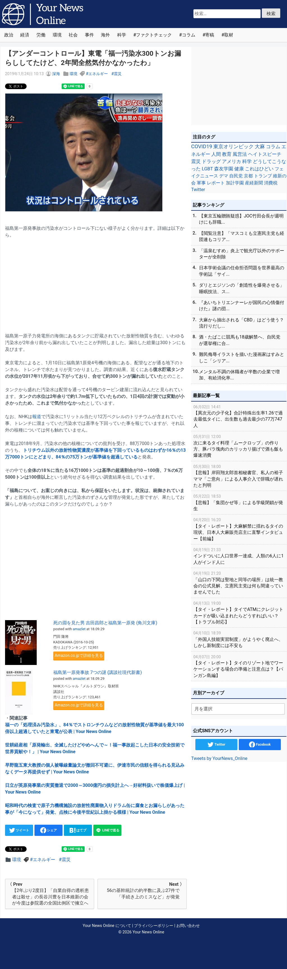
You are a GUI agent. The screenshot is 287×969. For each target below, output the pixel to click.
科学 (121, 35)
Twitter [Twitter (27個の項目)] (198, 189)
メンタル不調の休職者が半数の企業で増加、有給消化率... (239, 375)
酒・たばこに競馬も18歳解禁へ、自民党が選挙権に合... (239, 340)
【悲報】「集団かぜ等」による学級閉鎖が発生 (238, 502)
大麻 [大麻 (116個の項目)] (260, 146)
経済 (24, 35)
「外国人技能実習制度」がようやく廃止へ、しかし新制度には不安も (238, 639)
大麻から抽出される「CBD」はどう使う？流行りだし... (241, 323)
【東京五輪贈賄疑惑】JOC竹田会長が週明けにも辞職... (241, 219)
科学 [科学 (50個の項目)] (247, 161)
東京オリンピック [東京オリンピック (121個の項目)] (233, 146)
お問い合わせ (188, 925)
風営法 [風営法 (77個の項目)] (240, 154)
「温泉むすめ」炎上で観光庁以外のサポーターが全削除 (241, 253)
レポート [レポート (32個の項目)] (216, 183)
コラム (188, 35)
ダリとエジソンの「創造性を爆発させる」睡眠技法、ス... (241, 288)
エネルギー (98, 73)
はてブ (78, 830)
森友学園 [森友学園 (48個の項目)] (223, 168)
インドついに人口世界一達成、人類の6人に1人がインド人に (238, 556)
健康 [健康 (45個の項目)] (239, 168)
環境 (57, 35)
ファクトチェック (154, 35)
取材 (228, 35)
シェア (48, 830)
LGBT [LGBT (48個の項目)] (207, 168)
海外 (105, 35)
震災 (118, 73)
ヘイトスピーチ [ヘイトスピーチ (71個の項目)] (264, 154)
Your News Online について (107, 925)
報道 (36, 416)
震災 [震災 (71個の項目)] (196, 161)
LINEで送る (107, 830)
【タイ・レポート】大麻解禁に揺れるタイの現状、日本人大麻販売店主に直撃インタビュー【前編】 (238, 529)
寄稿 (209, 35)
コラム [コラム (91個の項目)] (273, 146)
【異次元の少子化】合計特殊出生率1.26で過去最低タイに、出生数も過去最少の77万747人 (238, 416)
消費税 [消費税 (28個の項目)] (270, 183)
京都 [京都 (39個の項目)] (248, 175)
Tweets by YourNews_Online (219, 758)
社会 (73, 35)
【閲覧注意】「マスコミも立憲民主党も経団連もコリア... (241, 236)
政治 (8, 35)
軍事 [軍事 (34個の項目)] (201, 183)
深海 (56, 73)
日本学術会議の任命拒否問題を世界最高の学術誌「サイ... (241, 271)
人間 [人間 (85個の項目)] (216, 154)
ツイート (19, 830)
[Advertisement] (96, 282)
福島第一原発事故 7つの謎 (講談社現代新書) (97, 672)
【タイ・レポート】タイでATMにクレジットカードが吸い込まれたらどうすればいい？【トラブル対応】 (238, 612)
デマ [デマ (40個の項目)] (223, 175)
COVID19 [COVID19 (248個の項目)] (201, 146)
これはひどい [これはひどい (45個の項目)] (259, 168)
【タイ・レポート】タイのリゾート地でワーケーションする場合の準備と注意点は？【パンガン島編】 (238, 666)
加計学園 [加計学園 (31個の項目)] (235, 183)
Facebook (259, 744)
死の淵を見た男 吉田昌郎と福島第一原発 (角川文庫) (105, 622)
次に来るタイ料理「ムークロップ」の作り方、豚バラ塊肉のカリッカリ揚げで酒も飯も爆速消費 (238, 446)
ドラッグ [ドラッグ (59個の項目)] (211, 161)
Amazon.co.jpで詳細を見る (79, 655)
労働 (40, 35)
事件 (89, 35)
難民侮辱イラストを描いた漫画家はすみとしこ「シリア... (241, 357)
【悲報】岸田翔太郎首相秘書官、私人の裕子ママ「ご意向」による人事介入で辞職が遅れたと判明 (238, 475)
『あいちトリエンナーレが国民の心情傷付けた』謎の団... (241, 305)
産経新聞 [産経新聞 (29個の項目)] (254, 183)
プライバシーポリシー (153, 925)
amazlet (79, 629)
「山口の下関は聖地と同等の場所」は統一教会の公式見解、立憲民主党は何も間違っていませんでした (238, 582)
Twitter (216, 744)
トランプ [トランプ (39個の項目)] (263, 175)
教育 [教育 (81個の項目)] (227, 154)
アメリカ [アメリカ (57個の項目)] (231, 161)
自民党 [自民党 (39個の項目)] (236, 175)
